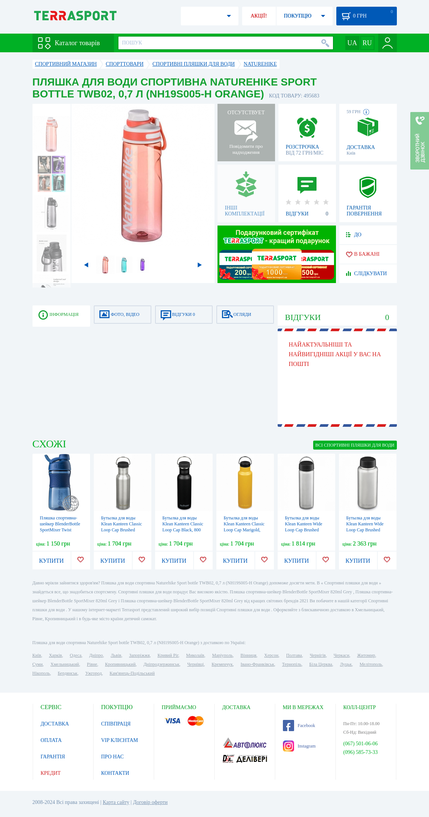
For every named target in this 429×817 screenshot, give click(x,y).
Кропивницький (120, 664)
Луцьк (346, 664)
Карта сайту (116, 802)
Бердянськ (67, 673)
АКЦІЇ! (259, 16)
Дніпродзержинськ (161, 664)
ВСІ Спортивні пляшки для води (355, 445)
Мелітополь (370, 664)
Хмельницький (64, 664)
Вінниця (249, 655)
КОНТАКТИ (115, 773)
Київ (37, 655)
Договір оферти (150, 802)
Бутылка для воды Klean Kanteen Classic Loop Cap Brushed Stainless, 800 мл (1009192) (121, 529)
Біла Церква (320, 664)
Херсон (271, 655)
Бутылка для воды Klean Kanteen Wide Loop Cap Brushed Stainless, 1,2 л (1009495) (365, 529)
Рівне (92, 664)
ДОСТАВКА (55, 724)
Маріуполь (222, 655)
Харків (55, 655)
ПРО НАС (112, 756)
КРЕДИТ (51, 773)
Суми (38, 664)
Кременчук (222, 664)
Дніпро (96, 655)
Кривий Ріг (168, 655)
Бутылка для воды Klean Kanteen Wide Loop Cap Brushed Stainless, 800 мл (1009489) (303, 529)
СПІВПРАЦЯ (116, 724)
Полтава (294, 655)
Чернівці (195, 664)
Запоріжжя (139, 655)
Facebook (299, 725)
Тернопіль (292, 664)
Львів (116, 655)
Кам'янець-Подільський (132, 673)
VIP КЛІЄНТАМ (119, 740)
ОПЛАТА (51, 740)
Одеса (75, 655)
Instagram (299, 746)
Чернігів (318, 655)
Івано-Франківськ (257, 664)
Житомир (366, 655)
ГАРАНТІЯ (53, 756)
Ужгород (93, 673)
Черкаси (341, 655)
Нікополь (41, 673)
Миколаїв (195, 655)
